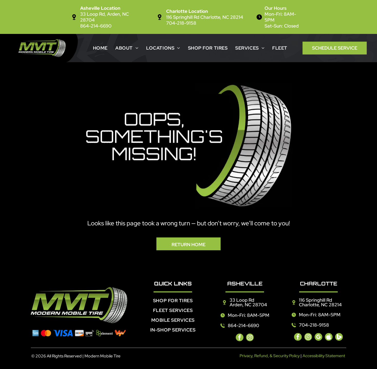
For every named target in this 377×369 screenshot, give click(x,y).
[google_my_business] (318, 337)
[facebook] (239, 338)
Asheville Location (100, 8)
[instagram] (250, 338)
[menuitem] (100, 48)
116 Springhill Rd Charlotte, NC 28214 (204, 17)
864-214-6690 (95, 26)
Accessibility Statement (324, 355)
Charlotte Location (187, 11)
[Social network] (329, 337)
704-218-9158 (181, 23)
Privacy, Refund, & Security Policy (270, 355)
